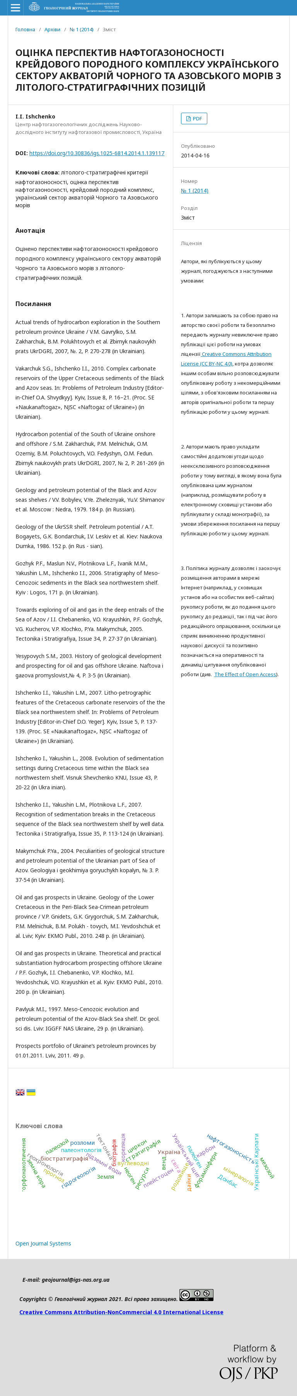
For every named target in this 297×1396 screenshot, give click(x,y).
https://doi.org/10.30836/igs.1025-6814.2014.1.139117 (96, 153)
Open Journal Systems (43, 1243)
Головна (25, 29)
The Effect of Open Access (245, 674)
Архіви (52, 29)
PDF (197, 118)
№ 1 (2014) (82, 29)
